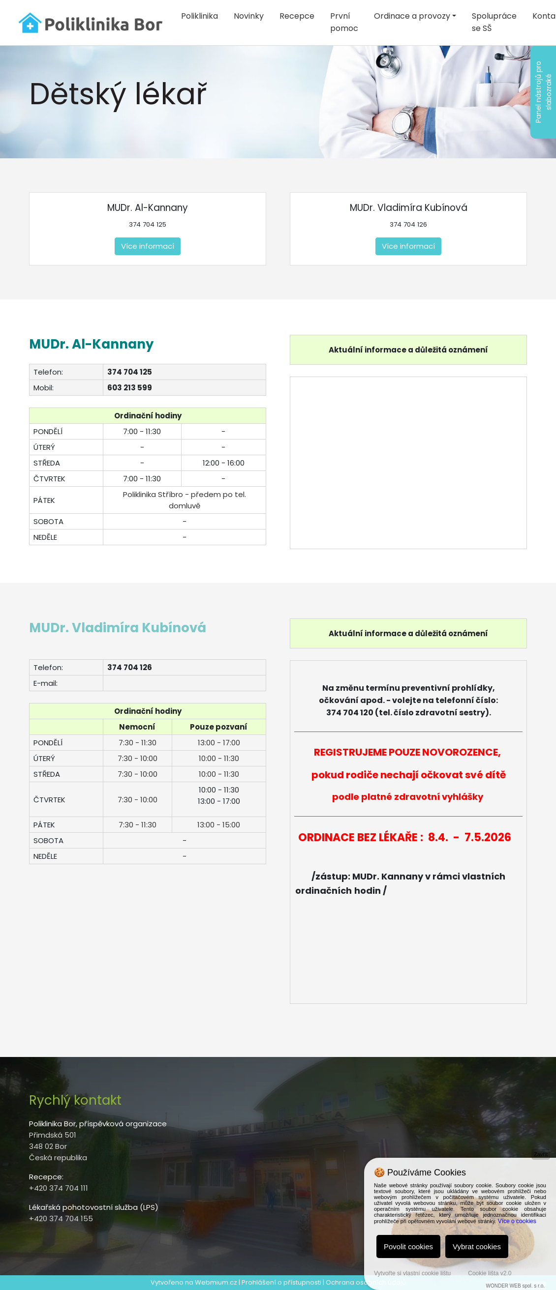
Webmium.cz (216, 1282)
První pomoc (344, 22)
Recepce (296, 16)
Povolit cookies (408, 1246)
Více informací (147, 246)
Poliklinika (199, 16)
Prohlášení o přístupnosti (281, 1282)
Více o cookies (517, 1221)
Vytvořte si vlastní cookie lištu (412, 1273)
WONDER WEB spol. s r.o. (515, 1286)
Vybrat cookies (477, 1246)
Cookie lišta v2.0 (489, 1273)
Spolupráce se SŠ (494, 22)
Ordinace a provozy (412, 16)
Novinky (249, 16)
